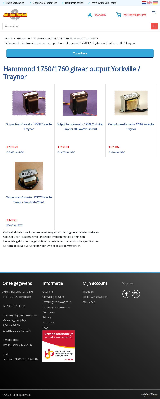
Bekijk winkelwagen (94, 297)
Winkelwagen (132, 14)
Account (100, 14)
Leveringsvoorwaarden (56, 302)
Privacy (47, 317)
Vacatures (48, 322)
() (131, 14)
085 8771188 (16, 306)
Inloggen (88, 291)
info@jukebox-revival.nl (17, 345)
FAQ (45, 327)
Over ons (48, 291)
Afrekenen (88, 302)
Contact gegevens (53, 297)
